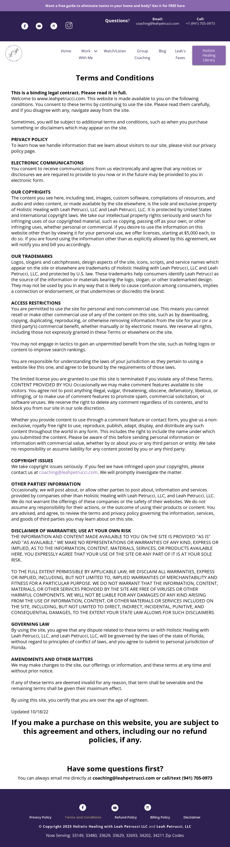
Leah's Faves (180, 54)
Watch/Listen (115, 51)
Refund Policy (126, 817)
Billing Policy (160, 817)
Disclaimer (192, 817)
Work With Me (88, 54)
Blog (162, 51)
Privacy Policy (40, 817)
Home (66, 51)
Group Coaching (142, 54)
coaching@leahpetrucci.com (68, 472)
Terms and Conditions (83, 817)
